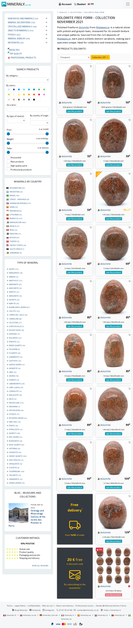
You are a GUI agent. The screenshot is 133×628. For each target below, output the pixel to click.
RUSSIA (14, 237)
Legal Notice (20, 605)
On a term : (12, 105)
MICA (12, 399)
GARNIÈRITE (15, 357)
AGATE (13, 269)
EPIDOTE (14, 341)
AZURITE (14, 299)
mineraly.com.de (49, 615)
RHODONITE (15, 441)
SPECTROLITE (16, 460)
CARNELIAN (15, 319)
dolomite (65, 102)
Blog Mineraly (19, 610)
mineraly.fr (10, 615)
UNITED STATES (18, 245)
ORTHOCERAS (16, 410)
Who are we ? (48, 605)
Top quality (15, 53)
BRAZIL (14, 195)
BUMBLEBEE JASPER (19, 307)
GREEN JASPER (17, 364)
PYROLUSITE (15, 429)
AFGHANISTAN (17, 188)
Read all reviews (40, 565)
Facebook (34, 610)
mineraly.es (84, 615)
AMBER (13, 277)
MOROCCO (16, 218)
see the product (74, 111)
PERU (13, 230)
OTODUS (14, 414)
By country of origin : (39, 117)
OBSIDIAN (14, 406)
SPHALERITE (15, 464)
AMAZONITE (16, 273)
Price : (9, 129)
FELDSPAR (14, 349)
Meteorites (16, 42)
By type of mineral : (16, 116)
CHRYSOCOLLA (16, 326)
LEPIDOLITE (15, 391)
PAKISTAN (15, 233)
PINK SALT (15, 422)
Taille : (10, 148)
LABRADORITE (17, 383)
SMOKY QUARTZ (17, 456)
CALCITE (14, 311)
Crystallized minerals (22, 26)
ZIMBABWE (16, 253)
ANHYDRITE (15, 288)
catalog (63, 12)
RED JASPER (15, 437)
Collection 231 (100, 57)
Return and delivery (64, 605)
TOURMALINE (16, 471)
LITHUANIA (16, 214)
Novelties (14, 49)
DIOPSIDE (14, 334)
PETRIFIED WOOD (18, 418)
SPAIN (14, 207)
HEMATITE (14, 368)
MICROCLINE (16, 403)
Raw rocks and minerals (23, 18)
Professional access (84, 605)
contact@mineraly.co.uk (87, 610)
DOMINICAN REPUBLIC (20, 203)
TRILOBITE (15, 475)
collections (76, 12)
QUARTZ (14, 433)
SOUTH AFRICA (17, 249)
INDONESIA (16, 211)
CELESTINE (15, 322)
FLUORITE (14, 353)
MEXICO (14, 226)
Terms (9, 605)
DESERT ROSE (16, 330)
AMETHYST (15, 280)
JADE (12, 372)
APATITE (14, 292)
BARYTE (14, 303)
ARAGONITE (15, 296)
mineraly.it (67, 615)
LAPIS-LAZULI (16, 387)
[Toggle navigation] (127, 4)
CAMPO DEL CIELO (18, 315)
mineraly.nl (101, 615)
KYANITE (14, 380)
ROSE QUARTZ (16, 444)
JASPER (14, 376)
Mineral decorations (21, 22)
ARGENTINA (16, 191)
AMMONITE (15, 284)
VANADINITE (16, 479)
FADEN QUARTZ (17, 345)
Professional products (22, 57)
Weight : (10, 139)
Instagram (48, 610)
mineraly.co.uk (28, 615)
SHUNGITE (15, 452)
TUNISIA (14, 241)
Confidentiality (34, 605)
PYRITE (13, 425)
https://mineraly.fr (112, 610)
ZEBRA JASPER (17, 483)
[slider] (8, 133)
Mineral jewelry (19, 38)
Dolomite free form (94, 12)
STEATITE (14, 467)
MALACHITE (15, 395)
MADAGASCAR (18, 222)
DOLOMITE (15, 338)
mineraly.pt (118, 615)
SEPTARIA (14, 448)
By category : (12, 75)
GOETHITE (15, 361)
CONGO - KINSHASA (19, 199)
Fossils (14, 34)
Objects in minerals (20, 30)
